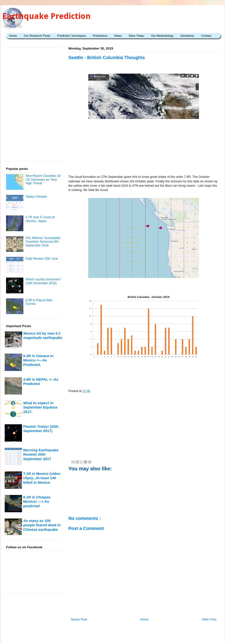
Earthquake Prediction (46, 16)
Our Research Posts (37, 35)
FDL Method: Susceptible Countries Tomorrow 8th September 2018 (42, 241)
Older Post (209, 619)
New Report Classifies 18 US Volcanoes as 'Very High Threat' (42, 179)
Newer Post (79, 619)
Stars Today (136, 35)
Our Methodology (162, 35)
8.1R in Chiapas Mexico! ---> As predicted (36, 501)
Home (13, 35)
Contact (206, 35)
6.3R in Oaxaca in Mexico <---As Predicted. (38, 360)
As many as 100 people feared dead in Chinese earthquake (42, 525)
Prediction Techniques (71, 35)
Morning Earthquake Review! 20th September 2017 (40, 454)
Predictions (100, 35)
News (118, 35)
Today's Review (36, 196)
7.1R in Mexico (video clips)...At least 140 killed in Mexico (41, 478)
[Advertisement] (143, 147)
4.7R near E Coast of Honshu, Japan (40, 219)
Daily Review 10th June (41, 258)
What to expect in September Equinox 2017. (40, 407)
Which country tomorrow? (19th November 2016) (43, 281)
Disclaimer (187, 35)
